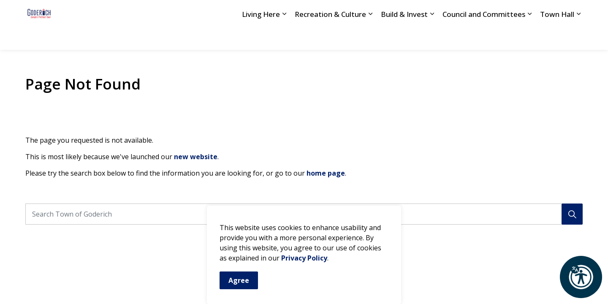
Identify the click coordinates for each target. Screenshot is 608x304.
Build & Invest (404, 37)
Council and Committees (483, 37)
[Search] (572, 214)
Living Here (261, 37)
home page (326, 173)
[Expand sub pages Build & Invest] (432, 37)
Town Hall (557, 37)
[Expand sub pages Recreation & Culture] (370, 37)
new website (195, 156)
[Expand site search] (574, 12)
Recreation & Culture (330, 37)
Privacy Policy (304, 258)
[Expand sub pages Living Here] (284, 37)
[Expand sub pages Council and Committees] (529, 37)
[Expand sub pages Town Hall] (578, 37)
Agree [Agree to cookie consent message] (239, 280)
